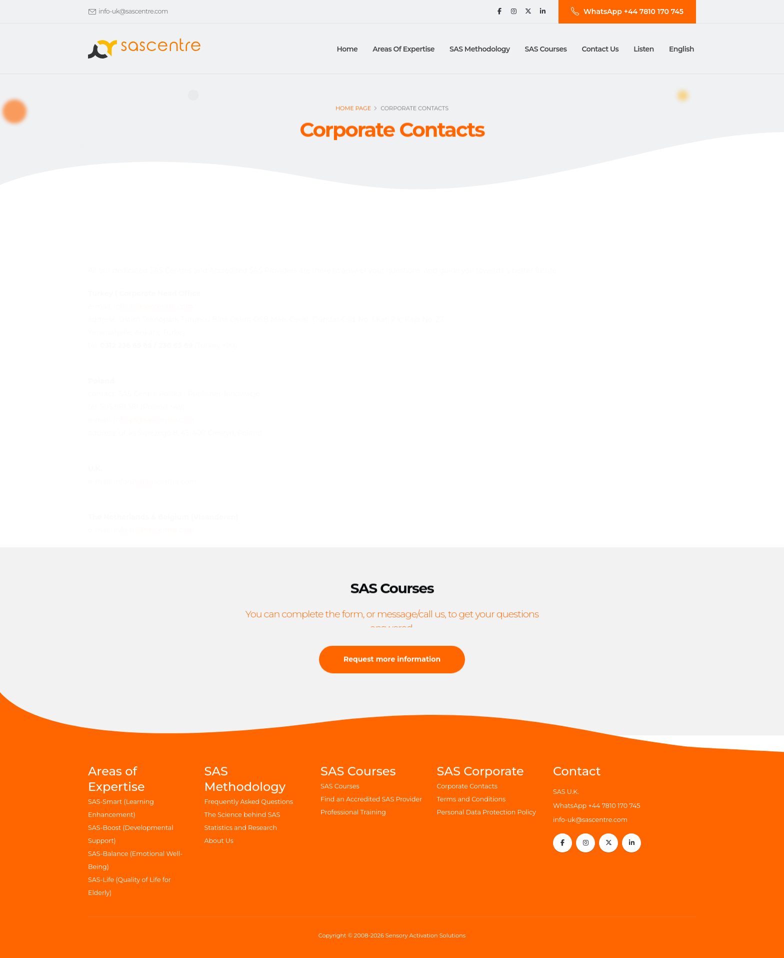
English (681, 49)
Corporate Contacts (467, 786)
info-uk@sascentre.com (133, 11)
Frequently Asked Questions (249, 801)
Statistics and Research (241, 827)
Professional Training (353, 812)
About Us (219, 840)
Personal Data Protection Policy (486, 812)
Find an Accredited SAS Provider (371, 799)
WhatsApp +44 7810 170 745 (596, 805)
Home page (353, 113)
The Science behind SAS (242, 814)
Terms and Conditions (471, 799)
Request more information (392, 672)
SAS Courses (340, 786)
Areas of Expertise (403, 49)
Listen (644, 49)
